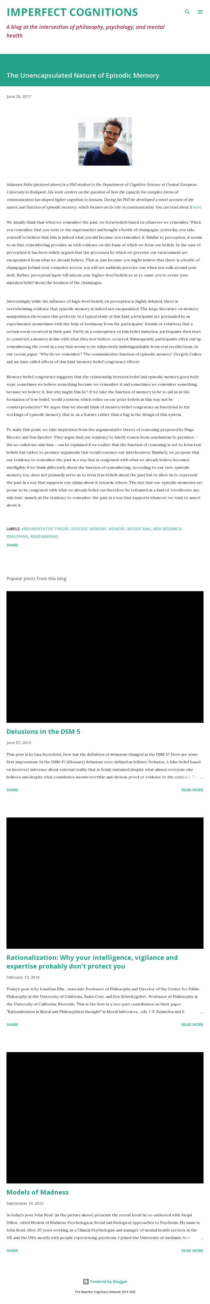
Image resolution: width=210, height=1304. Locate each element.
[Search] (187, 9)
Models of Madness (37, 1191)
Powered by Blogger (105, 1281)
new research (167, 528)
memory (116, 528)
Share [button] (12, 544)
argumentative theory (45, 528)
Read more (193, 789)
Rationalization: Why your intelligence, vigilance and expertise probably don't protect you (92, 961)
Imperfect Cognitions (72, 11)
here (197, 207)
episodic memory (88, 528)
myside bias (139, 528)
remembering (44, 536)
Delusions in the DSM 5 (43, 731)
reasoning (17, 536)
